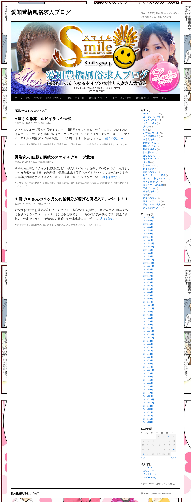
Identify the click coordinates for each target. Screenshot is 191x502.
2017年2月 (148, 324)
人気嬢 (146, 126)
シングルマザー (150, 120)
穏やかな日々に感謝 (153, 185)
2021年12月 (148, 243)
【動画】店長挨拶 (75, 98)
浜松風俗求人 (91, 144)
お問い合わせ (159, 98)
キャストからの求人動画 (118, 98)
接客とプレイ (149, 159)
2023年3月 (148, 230)
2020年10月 (148, 266)
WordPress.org (149, 477)
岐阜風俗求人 (49, 144)
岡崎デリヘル (149, 143)
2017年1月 (148, 328)
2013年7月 (148, 412)
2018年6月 (148, 285)
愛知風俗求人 (77, 144)
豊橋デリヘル (149, 188)
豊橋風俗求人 (106, 144)
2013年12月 (148, 399)
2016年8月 (148, 344)
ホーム (18, 98)
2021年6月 (148, 250)
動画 (145, 130)
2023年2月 (148, 233)
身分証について (54, 98)
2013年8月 (148, 409)
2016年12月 (148, 331)
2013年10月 (148, 402)
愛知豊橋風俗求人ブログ (41, 12)
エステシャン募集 (152, 117)
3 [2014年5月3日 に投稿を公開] (168, 436)
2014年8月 (148, 376)
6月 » (174, 458)
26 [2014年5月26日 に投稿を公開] (143, 454)
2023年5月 (148, 224)
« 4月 (143, 458)
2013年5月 (148, 419)
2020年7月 (148, 276)
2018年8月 (148, 282)
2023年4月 (148, 227)
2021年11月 (148, 246)
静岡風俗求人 (120, 183)
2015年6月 (148, 360)
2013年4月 (148, 422)
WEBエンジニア (151, 113)
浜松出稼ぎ (148, 169)
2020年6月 (148, 279)
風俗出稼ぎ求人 (78, 224)
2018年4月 (148, 292)
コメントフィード (152, 474)
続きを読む (114, 138)
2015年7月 (148, 357)
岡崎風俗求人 (63, 144)
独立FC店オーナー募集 (154, 175)
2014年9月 (148, 373)
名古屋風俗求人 (34, 144)
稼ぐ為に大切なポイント (155, 178)
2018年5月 (148, 289)
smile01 (49, 123)
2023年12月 (148, 217)
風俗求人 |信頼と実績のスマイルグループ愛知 (54, 157)
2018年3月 (148, 295)
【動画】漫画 (142, 98)
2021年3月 (148, 253)
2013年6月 (148, 415)
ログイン (147, 467)
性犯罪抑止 (148, 152)
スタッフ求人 (149, 123)
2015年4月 (148, 363)
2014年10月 (148, 370)
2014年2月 (148, 393)
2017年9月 (148, 311)
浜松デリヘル (149, 165)
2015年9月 (148, 354)
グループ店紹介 (34, 98)
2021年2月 (148, 256)
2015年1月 (148, 367)
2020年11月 (148, 263)
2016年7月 (148, 347)
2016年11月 (148, 334)
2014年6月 (148, 380)
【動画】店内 (95, 98)
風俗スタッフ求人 (152, 204)
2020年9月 (148, 269)
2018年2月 (148, 298)
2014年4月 (148, 386)
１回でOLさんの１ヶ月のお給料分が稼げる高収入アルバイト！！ (71, 199)
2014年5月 (148, 383)
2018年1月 (148, 302)
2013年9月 (148, 406)
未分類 (146, 162)
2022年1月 (148, 240)
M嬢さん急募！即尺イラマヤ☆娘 (43, 119)
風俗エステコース (152, 201)
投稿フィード (149, 471)
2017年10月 (148, 308)
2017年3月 (148, 321)
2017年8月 (148, 315)
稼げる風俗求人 (150, 182)
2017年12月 (148, 305)
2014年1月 (148, 396)
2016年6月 (148, 350)
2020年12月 (148, 259)
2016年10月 (148, 337)
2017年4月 (148, 318)
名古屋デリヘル (150, 133)
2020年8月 (148, 272)
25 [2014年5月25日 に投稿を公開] (174, 449)
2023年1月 (148, 237)
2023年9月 (148, 221)
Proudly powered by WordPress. (158, 493)
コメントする (120, 144)
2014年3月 (148, 389)
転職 (145, 195)
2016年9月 (148, 341)
